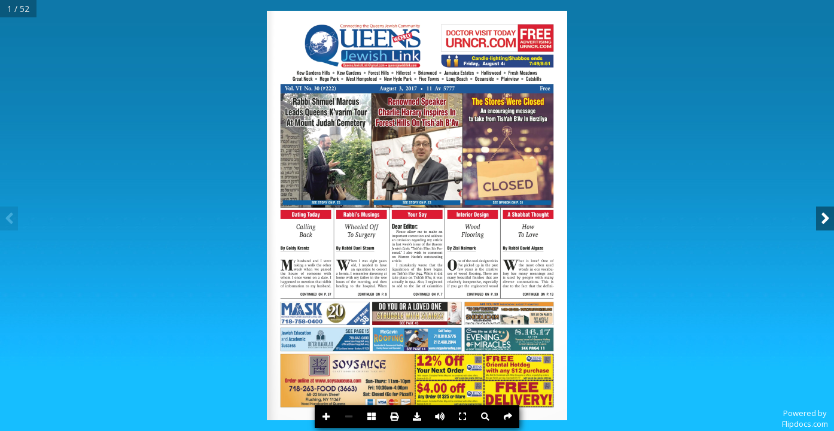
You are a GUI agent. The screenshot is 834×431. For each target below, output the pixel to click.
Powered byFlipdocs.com (805, 418)
